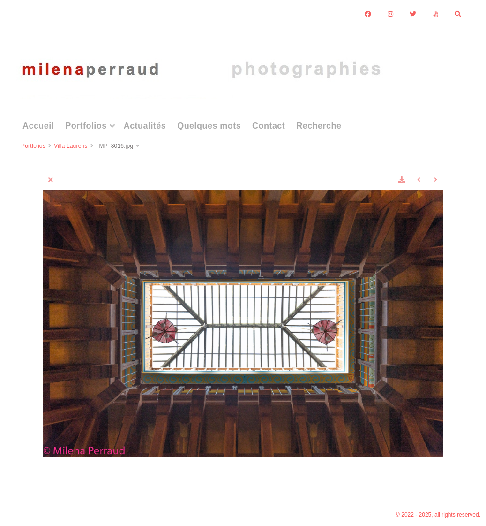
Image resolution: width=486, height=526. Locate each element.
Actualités (145, 125)
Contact (268, 125)
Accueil (38, 125)
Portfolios (86, 125)
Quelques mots (209, 125)
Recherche (318, 125)
